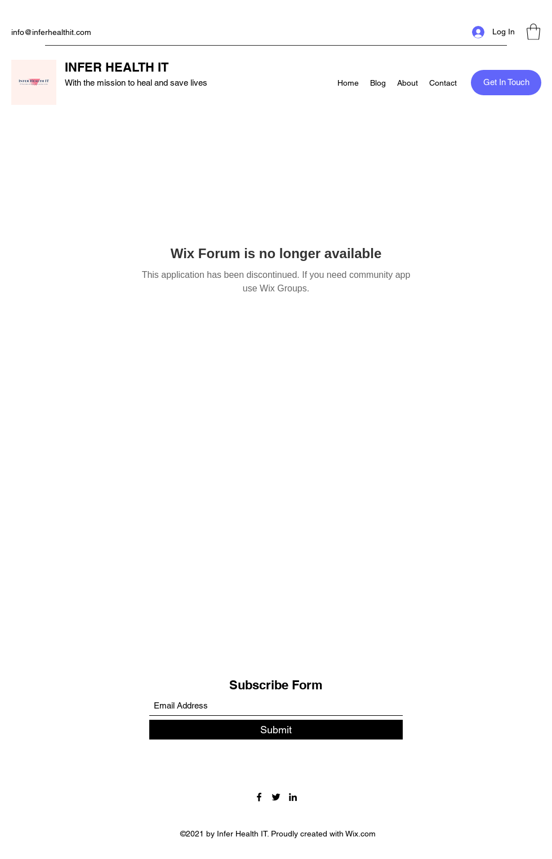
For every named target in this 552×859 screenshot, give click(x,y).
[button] (533, 32)
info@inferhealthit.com (51, 32)
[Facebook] (259, 797)
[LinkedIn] (293, 797)
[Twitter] (276, 797)
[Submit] (276, 730)
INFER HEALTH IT (116, 67)
